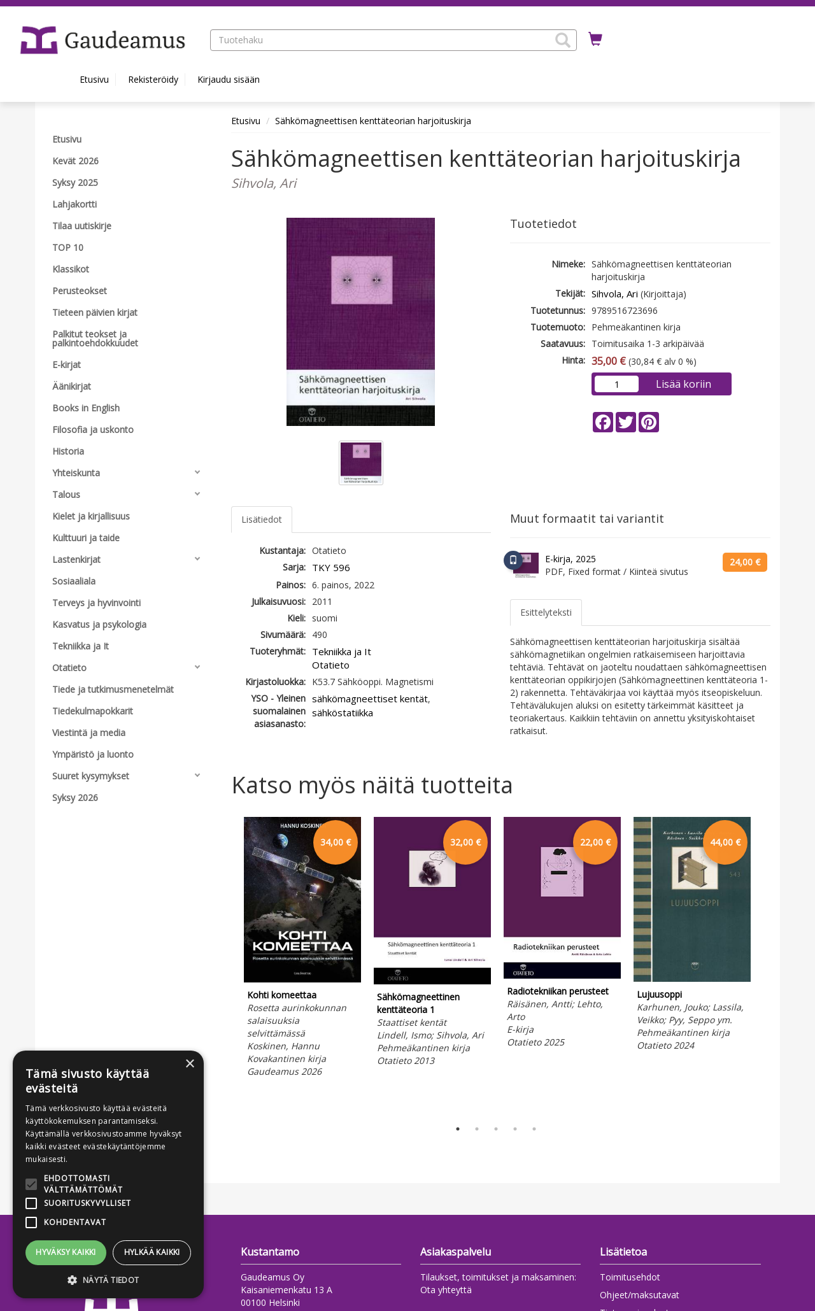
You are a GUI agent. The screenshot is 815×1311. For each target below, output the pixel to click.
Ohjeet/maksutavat (639, 1295)
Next (764, 964)
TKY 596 (331, 567)
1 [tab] (457, 1129)
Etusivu (94, 79)
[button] (562, 40)
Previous (228, 964)
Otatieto (331, 664)
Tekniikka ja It (341, 651)
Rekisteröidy (153, 79)
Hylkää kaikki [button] (152, 1252)
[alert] (108, 1174)
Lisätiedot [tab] (261, 519)
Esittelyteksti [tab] (546, 612)
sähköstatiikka (342, 712)
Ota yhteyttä (446, 1290)
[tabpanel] (302, 949)
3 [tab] (496, 1129)
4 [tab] (515, 1129)
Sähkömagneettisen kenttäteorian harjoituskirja (373, 121)
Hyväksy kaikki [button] (66, 1252)
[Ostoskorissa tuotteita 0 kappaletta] (595, 39)
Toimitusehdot (630, 1277)
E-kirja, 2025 (570, 559)
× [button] (189, 1064)
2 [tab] (477, 1129)
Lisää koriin (683, 384)
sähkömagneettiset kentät (370, 698)
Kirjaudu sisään (228, 79)
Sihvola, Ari (615, 293)
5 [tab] (534, 1129)
